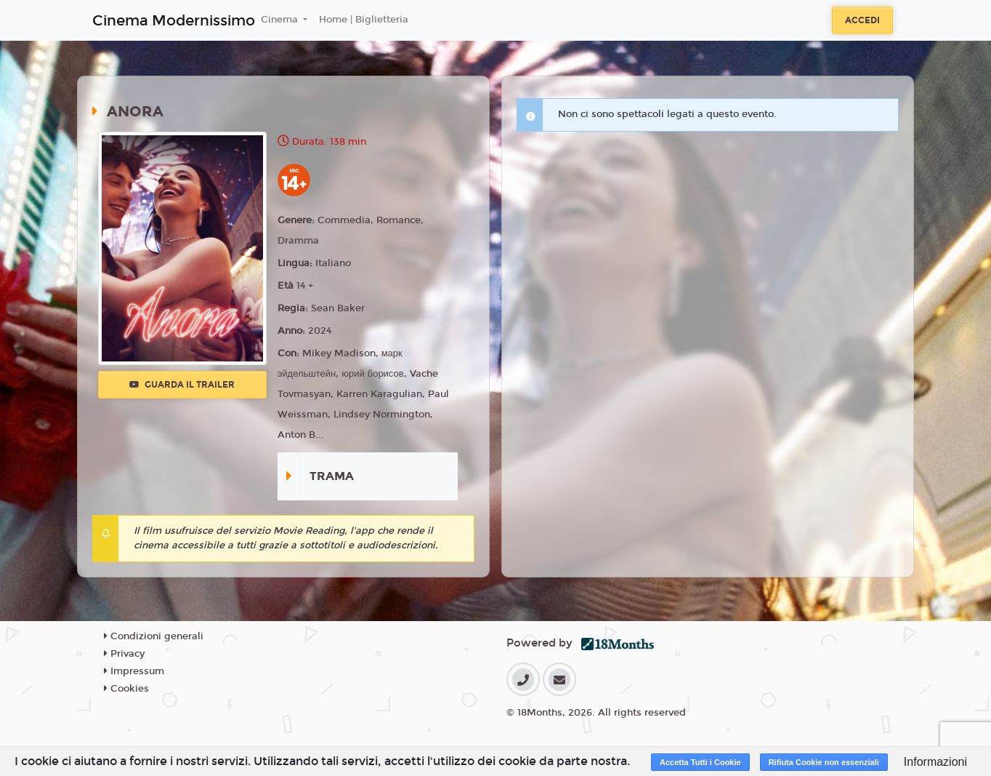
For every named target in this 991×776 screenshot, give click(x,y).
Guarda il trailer (182, 385)
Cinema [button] (281, 19)
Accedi (862, 20)
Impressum (134, 671)
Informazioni (935, 762)
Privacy (124, 654)
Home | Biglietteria (363, 19)
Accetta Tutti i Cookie (700, 762)
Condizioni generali (153, 636)
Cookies (126, 689)
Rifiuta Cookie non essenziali (824, 762)
